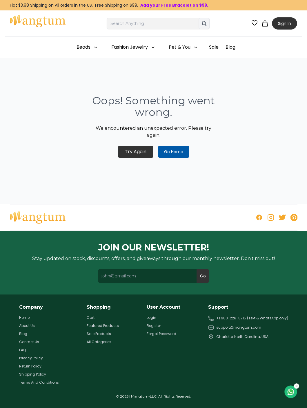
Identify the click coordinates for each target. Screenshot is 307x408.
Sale (214, 47)
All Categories (99, 342)
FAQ (22, 350)
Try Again (135, 151)
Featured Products (103, 325)
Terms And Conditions (39, 382)
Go (203, 276)
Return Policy (30, 366)
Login (151, 317)
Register (154, 325)
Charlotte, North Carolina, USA (238, 337)
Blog (230, 47)
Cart (91, 317)
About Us (27, 325)
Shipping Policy (32, 374)
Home (24, 317)
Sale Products (99, 334)
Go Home (173, 152)
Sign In (284, 23)
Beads (88, 47)
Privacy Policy (31, 358)
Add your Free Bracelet (166, 5)
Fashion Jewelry (133, 47)
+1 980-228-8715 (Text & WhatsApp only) (248, 318)
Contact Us (29, 342)
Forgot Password (161, 334)
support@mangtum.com (234, 327)
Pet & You (184, 47)
